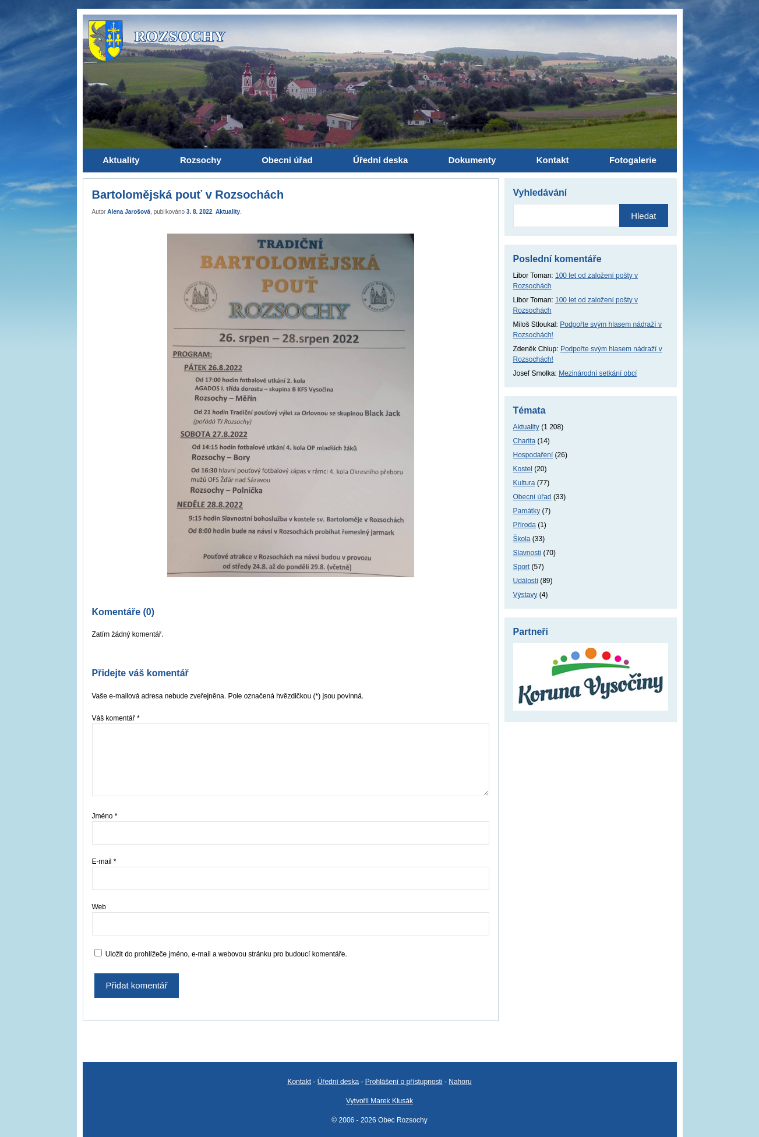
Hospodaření (533, 455)
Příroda (524, 525)
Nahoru (460, 1082)
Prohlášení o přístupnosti (404, 1082)
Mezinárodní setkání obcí (598, 373)
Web (99, 907)
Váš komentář (116, 718)
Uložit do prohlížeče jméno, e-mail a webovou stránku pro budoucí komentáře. (226, 954)
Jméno (105, 816)
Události (525, 581)
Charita (524, 441)
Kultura (524, 483)
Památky (527, 511)
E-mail (104, 861)
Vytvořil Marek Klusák (379, 1101)
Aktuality (228, 212)
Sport (521, 567)
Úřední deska (338, 1082)
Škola (522, 539)
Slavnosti (527, 553)
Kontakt (299, 1082)
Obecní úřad (532, 497)
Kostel (522, 469)
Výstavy (525, 595)
